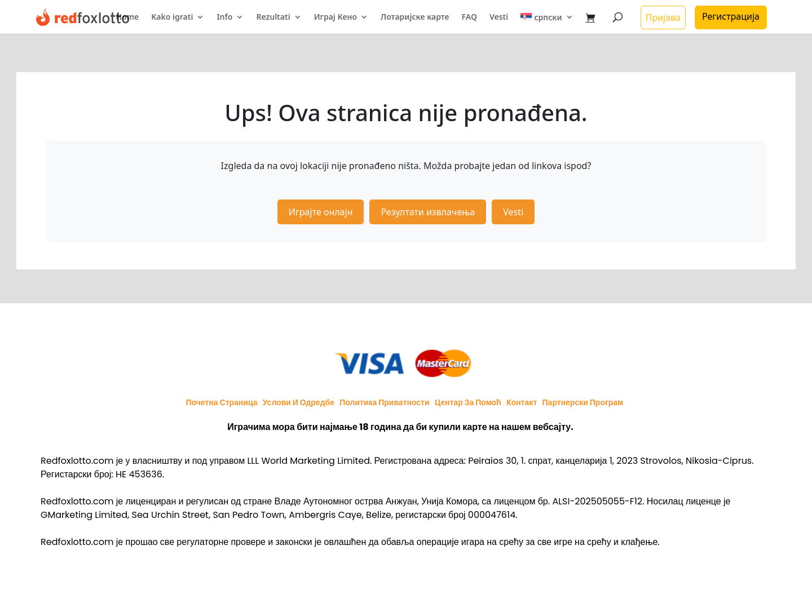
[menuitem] (546, 23)
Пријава (663, 17)
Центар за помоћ (468, 402)
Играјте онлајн (321, 212)
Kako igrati (172, 17)
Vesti (498, 17)
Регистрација (731, 16)
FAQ (469, 17)
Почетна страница (222, 402)
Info (224, 17)
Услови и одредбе (298, 402)
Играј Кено (335, 17)
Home (127, 17)
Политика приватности (384, 402)
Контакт (521, 402)
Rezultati (273, 17)
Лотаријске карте (415, 17)
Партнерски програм (583, 402)
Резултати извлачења (428, 212)
